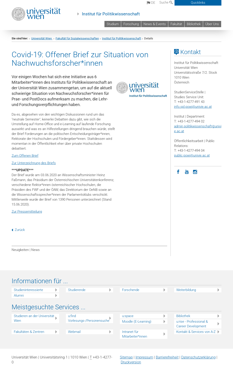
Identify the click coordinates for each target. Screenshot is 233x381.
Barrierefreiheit (167, 357)
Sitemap (126, 357)
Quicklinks (198, 3)
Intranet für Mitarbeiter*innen (134, 334)
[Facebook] (178, 171)
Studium (113, 24)
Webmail (74, 332)
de (151, 3)
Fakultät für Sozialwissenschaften (77, 38)
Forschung (131, 24)
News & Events (155, 24)
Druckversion (131, 362)
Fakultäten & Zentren (29, 332)
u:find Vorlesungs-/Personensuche (88, 318)
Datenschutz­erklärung (198, 357)
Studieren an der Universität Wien (34, 318)
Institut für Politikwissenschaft (111, 14)
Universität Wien (41, 38)
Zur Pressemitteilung (27, 212)
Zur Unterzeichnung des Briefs (34, 163)
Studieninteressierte (28, 290)
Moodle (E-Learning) (136, 322)
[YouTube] (187, 171)
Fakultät (176, 24)
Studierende (76, 290)
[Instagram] (195, 171)
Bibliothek (194, 24)
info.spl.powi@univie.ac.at (193, 107)
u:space (127, 316)
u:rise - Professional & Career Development (192, 324)
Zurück (18, 230)
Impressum (144, 357)
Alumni (19, 295)
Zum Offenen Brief (25, 156)
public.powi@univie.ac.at (192, 155)
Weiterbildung (186, 290)
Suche (166, 2)
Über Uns (212, 24)
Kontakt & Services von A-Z (196, 332)
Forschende (130, 290)
